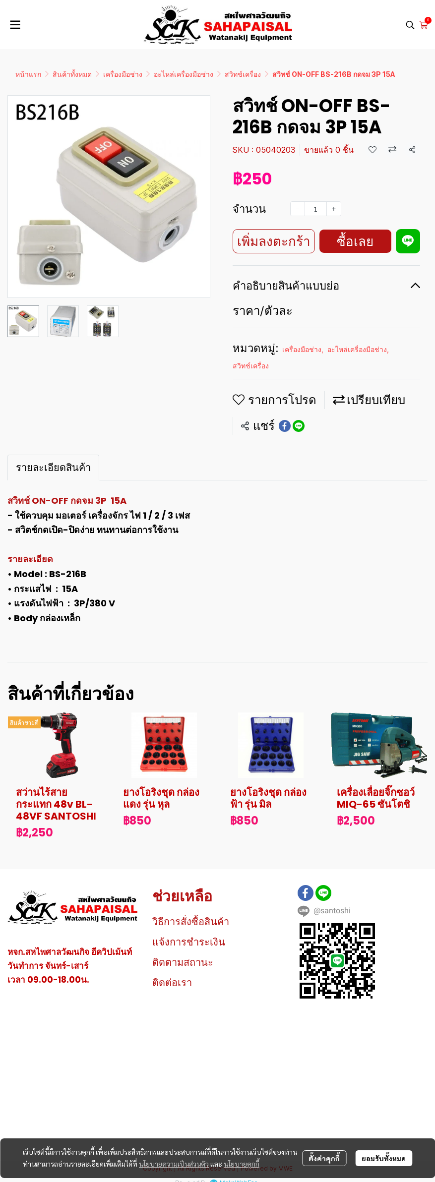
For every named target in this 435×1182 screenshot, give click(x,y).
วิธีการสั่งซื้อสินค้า (190, 922)
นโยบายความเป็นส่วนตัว (174, 1163)
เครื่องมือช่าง (122, 74)
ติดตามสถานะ (182, 962)
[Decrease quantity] (298, 209)
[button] (410, 25)
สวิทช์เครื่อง (243, 74)
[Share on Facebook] (285, 426)
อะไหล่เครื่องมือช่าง (183, 74)
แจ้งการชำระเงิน (188, 942)
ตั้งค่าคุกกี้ (324, 1158)
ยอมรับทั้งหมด (384, 1158)
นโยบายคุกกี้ (241, 1163)
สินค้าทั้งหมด (72, 74)
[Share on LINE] (299, 426)
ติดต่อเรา (172, 983)
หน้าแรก (28, 74)
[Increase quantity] (334, 209)
